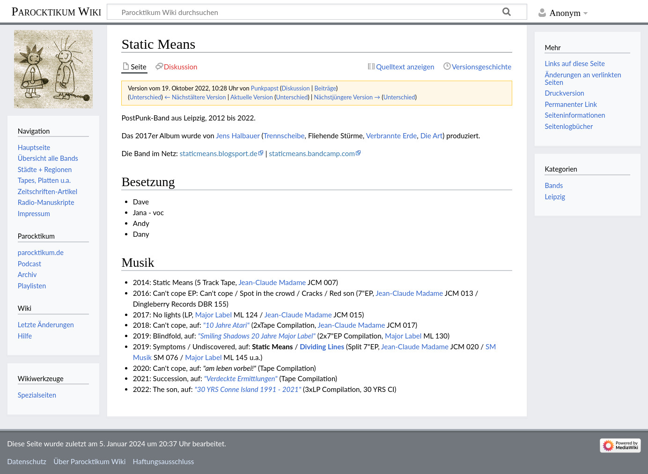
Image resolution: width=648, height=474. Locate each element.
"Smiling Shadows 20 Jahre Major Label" (257, 335)
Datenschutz (26, 461)
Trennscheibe (284, 135)
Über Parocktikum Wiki (89, 461)
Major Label (213, 314)
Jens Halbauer (237, 135)
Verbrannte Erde (391, 135)
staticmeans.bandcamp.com (312, 153)
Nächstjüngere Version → (347, 97)
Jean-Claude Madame (272, 282)
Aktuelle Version (251, 97)
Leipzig (555, 197)
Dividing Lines (322, 346)
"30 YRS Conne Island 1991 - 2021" (247, 389)
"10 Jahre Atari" (226, 325)
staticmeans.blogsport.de (219, 153)
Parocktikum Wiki (56, 11)
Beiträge (325, 88)
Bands (554, 185)
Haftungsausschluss (163, 461)
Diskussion (296, 88)
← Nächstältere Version (195, 97)
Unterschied (146, 97)
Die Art (431, 135)
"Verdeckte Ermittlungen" (241, 378)
